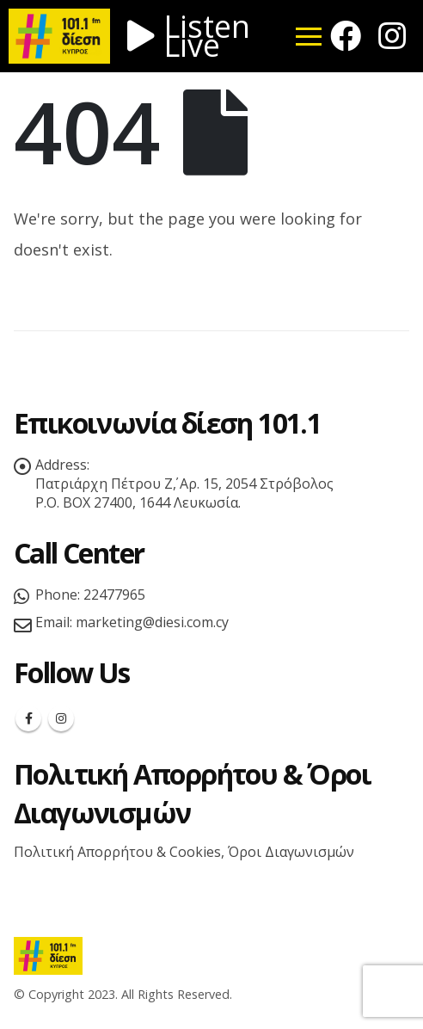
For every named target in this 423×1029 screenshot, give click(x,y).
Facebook (28, 718)
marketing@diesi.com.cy (152, 622)
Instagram (61, 718)
